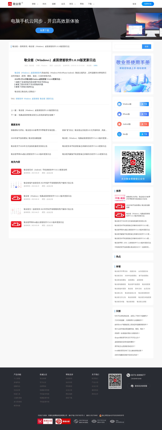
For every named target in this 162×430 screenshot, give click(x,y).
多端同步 (17, 382)
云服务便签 (18, 398)
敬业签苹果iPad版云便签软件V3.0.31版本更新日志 (44, 222)
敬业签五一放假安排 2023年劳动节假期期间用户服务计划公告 (48, 209)
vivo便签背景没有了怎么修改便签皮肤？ (129, 350)
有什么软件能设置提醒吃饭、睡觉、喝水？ (130, 329)
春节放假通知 (143, 276)
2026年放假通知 (130, 276)
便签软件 (19, 99)
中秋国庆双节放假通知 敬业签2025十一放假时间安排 (133, 247)
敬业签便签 (131, 302)
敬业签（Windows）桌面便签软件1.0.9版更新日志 (38, 110)
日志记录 (17, 390)
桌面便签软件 (36, 73)
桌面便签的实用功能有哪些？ (125, 342)
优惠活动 (133, 271)
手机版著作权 (44, 402)
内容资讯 (69, 378)
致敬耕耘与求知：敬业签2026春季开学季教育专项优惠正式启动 (36, 130)
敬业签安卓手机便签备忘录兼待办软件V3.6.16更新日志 (84, 146)
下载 (90, 4)
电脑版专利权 (44, 390)
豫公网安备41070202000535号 (113, 415)
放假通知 (131, 280)
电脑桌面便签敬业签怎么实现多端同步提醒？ (37, 115)
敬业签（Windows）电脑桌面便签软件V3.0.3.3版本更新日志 (48, 196)
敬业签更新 (146, 284)
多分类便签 (18, 402)
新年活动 (138, 289)
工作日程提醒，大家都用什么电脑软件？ (129, 320)
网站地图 (69, 394)
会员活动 (147, 289)
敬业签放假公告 (130, 293)
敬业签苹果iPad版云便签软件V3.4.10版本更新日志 (31, 154)
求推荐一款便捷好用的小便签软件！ (127, 333)
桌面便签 (35, 99)
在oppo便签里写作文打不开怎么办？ (127, 337)
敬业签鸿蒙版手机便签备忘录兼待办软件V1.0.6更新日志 (84, 154)
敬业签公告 (119, 293)
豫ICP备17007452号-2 (77, 415)
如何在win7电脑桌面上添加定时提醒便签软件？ (131, 324)
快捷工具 (17, 394)
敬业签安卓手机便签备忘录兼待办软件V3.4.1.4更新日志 (133, 238)
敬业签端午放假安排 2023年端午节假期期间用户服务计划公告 (48, 183)
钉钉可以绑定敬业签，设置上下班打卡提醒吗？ (131, 316)
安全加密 (43, 378)
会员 (63, 4)
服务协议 (95, 390)
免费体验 (148, 4)
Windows (44, 65)
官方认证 (43, 382)
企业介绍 (95, 386)
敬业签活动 (119, 276)
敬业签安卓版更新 (144, 297)
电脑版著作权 (44, 398)
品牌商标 (43, 386)
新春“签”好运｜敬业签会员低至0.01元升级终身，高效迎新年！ (87, 130)
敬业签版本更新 (120, 289)
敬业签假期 (132, 297)
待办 (44, 4)
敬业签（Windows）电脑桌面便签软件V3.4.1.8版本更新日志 (86, 138)
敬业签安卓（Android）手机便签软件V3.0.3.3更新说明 (45, 170)
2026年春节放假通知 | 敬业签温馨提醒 (26, 138)
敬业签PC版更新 (134, 284)
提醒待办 (17, 386)
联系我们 (95, 378)
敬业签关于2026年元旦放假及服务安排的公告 (29, 146)
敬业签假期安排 (144, 293)
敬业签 (15, 46)
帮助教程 (69, 386)
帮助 (82, 4)
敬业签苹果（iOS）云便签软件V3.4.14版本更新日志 (133, 243)
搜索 (146, 46)
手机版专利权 (44, 394)
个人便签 (17, 378)
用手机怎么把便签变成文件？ (125, 346)
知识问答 (69, 382)
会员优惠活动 (143, 271)
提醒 (54, 4)
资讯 (71, 4)
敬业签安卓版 (119, 302)
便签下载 (69, 398)
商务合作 (95, 394)
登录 (134, 4)
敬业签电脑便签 (120, 284)
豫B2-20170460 (91, 415)
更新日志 (50, 99)
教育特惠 (17, 405)
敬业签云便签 (141, 302)
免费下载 (44, 30)
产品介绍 (95, 382)
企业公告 (57, 65)
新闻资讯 (23, 46)
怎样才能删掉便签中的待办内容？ (127, 355)
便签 (34, 4)
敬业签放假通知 (120, 280)
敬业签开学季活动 (121, 271)
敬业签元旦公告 (120, 297)
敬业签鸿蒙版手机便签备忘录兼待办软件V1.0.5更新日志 (133, 234)
